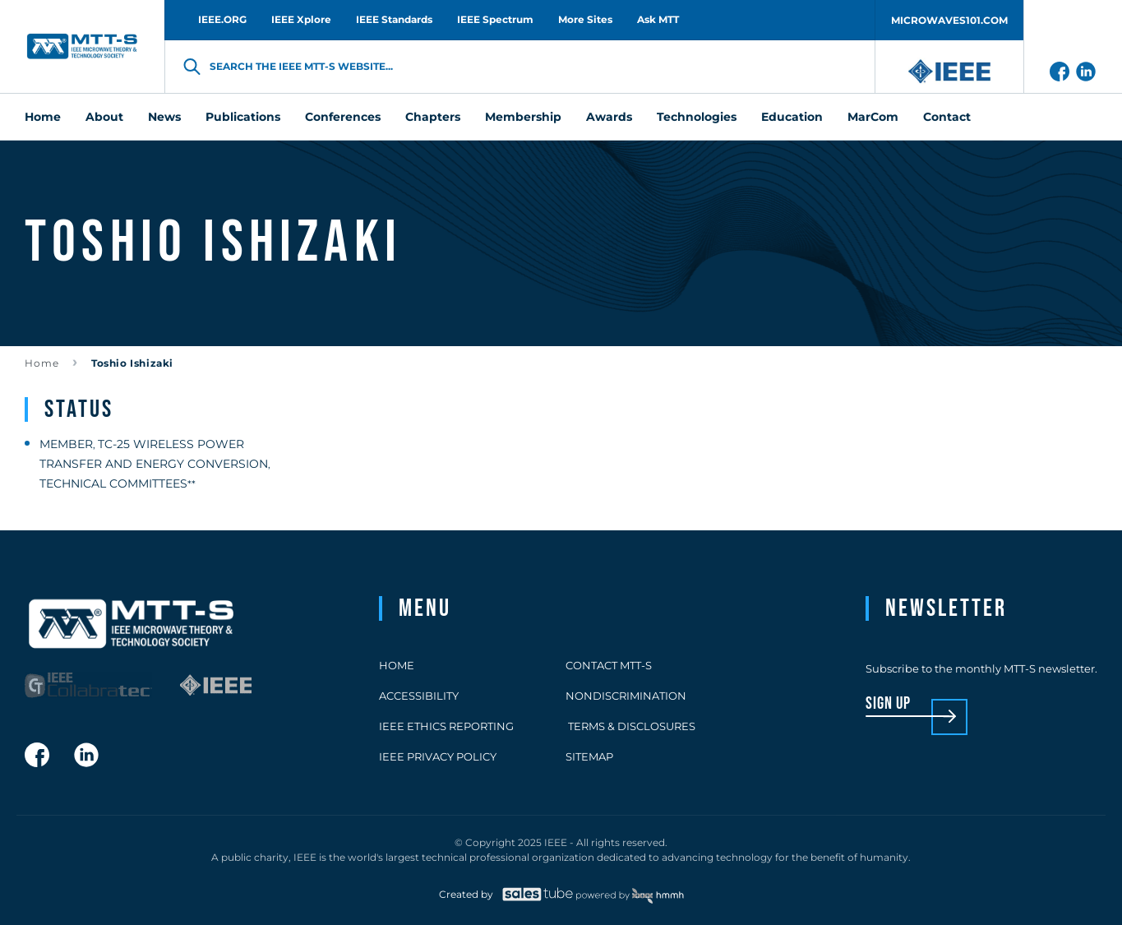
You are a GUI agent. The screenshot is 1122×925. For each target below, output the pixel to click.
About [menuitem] (104, 116)
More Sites (585, 19)
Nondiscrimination (626, 695)
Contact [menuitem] (947, 116)
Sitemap (589, 756)
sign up (888, 704)
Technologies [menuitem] (696, 116)
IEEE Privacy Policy (437, 756)
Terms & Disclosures (630, 726)
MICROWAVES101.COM (949, 20)
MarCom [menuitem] (872, 116)
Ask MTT (658, 19)
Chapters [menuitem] (432, 116)
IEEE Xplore (301, 19)
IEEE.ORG (222, 19)
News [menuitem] (164, 116)
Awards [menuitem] (609, 116)
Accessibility (419, 695)
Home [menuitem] (43, 116)
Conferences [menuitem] (343, 116)
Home (42, 363)
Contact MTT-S (609, 665)
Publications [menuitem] (242, 116)
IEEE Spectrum (495, 19)
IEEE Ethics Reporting (446, 726)
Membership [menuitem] (523, 116)
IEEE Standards (394, 19)
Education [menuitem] (792, 116)
